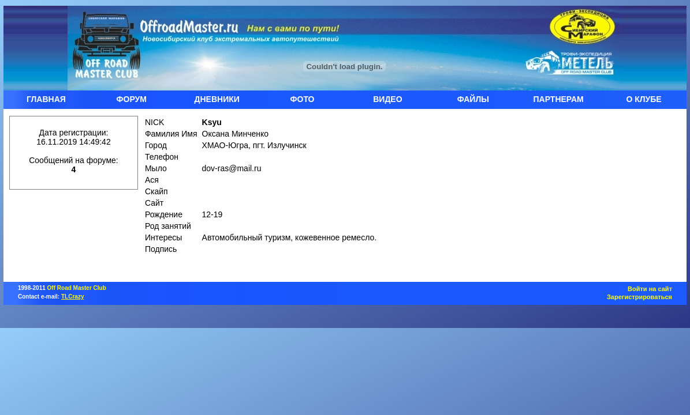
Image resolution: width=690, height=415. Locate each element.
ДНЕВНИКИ (217, 99)
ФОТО (302, 99)
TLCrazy (72, 296)
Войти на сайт (650, 288)
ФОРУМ (132, 99)
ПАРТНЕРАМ (559, 99)
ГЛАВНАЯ (46, 99)
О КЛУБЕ (643, 99)
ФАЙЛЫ (473, 99)
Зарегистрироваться (639, 296)
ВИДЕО (387, 99)
